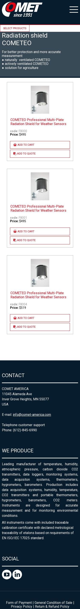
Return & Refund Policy (52, 606)
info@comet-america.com (32, 415)
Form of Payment (19, 603)
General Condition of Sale (53, 603)
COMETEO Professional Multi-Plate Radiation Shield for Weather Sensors (38, 122)
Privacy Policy (21, 606)
